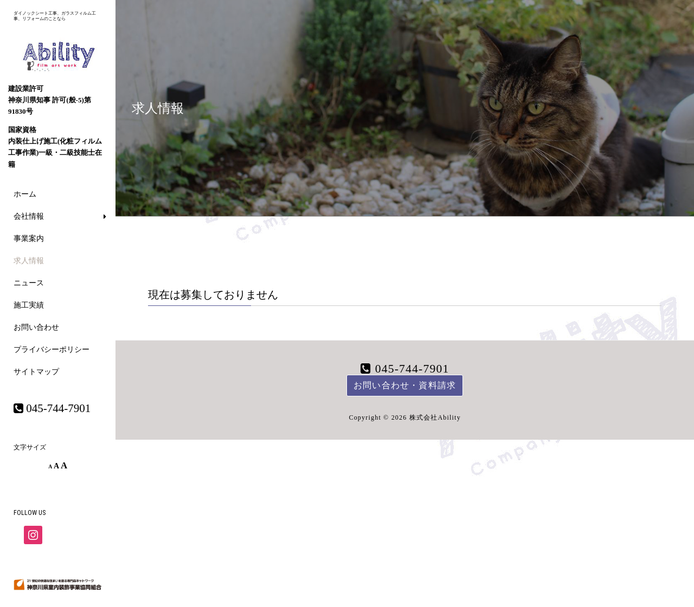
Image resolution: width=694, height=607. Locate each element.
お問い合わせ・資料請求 (405, 385)
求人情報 (29, 261)
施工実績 (29, 305)
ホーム (25, 194)
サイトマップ (36, 372)
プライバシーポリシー (51, 349)
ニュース (29, 283)
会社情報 (29, 216)
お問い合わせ (36, 327)
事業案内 (29, 238)
